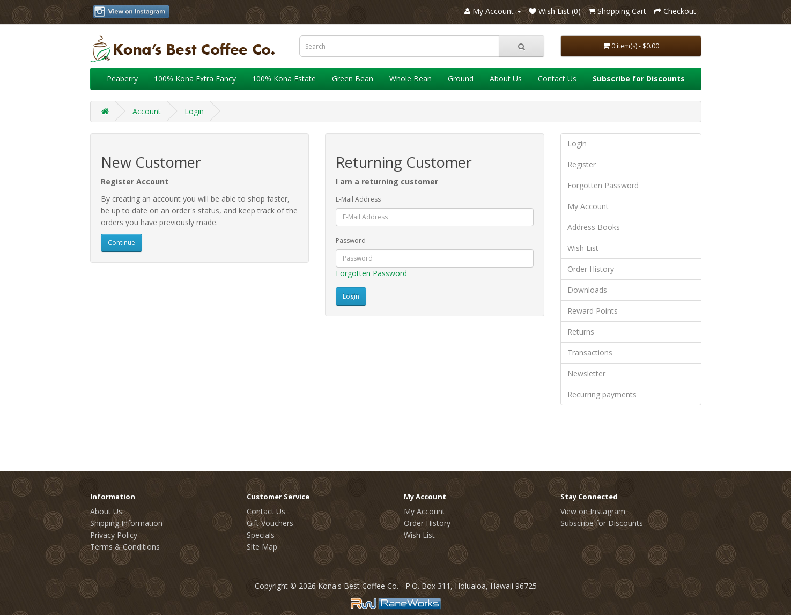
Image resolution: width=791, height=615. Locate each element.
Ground (461, 78)
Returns (580, 332)
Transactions (589, 352)
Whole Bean (410, 78)
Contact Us (557, 78)
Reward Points (592, 311)
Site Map (262, 547)
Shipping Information (126, 523)
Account (146, 111)
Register (581, 164)
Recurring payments (602, 394)
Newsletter (586, 373)
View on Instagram (592, 511)
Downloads (587, 290)
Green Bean (352, 78)
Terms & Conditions (125, 547)
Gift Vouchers (270, 523)
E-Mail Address (358, 199)
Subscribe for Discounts (601, 523)
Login (194, 111)
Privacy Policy (113, 535)
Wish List (582, 248)
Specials (261, 535)
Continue (121, 242)
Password (351, 240)
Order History (590, 269)
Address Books (593, 227)
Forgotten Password (371, 273)
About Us (506, 78)
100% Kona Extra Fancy (195, 78)
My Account (588, 206)
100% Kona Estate (284, 78)
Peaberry (122, 78)
